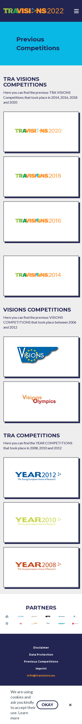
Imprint (41, 668)
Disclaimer (41, 647)
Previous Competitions (41, 661)
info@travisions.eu (41, 675)
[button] (47, 704)
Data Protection (41, 654)
